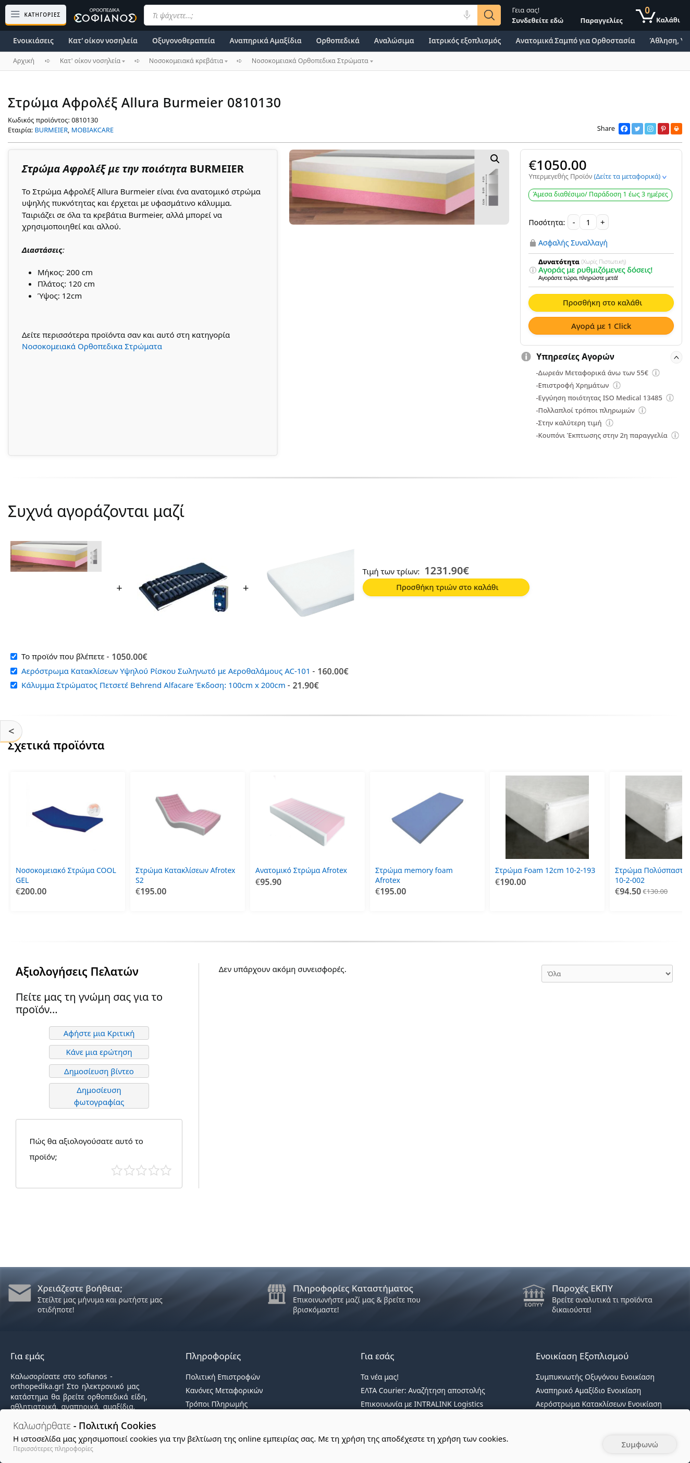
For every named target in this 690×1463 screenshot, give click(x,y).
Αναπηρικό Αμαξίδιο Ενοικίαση (588, 1390)
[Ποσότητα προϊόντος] (588, 222)
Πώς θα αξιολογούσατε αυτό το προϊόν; (86, 1146)
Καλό (154, 1167)
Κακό (129, 1167)
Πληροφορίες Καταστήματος (353, 1288)
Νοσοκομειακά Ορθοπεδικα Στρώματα (92, 346)
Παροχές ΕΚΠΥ (582, 1288)
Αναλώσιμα (394, 40)
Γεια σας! (537, 15)
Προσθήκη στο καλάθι (602, 302)
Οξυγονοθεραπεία (183, 40)
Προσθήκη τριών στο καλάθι (447, 587)
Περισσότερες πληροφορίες (53, 1448)
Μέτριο (141, 1167)
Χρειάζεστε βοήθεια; (80, 1288)
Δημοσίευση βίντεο (99, 1068)
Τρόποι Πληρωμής (217, 1404)
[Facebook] (624, 128)
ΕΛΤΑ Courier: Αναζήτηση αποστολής (423, 1390)
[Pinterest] (663, 128)
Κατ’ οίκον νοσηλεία (103, 40)
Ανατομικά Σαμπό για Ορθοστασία (575, 40)
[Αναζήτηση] (489, 15)
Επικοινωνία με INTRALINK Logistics (422, 1404)
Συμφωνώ (639, 1444)
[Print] (676, 128)
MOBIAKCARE (92, 129)
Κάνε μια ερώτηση (99, 1049)
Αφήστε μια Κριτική (99, 1030)
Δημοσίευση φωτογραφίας (99, 1093)
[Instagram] (650, 128)
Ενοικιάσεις (33, 40)
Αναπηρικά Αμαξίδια (265, 40)
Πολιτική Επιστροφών (223, 1377)
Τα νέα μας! (380, 1377)
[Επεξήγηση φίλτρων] (533, 270)
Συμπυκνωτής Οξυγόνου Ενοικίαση (595, 1377)
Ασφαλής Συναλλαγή (573, 243)
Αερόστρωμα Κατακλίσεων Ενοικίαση (599, 1404)
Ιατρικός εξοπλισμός (465, 40)
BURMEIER (51, 129)
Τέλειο (166, 1167)
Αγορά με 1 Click (601, 326)
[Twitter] (637, 128)
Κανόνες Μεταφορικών (224, 1390)
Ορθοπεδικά (338, 40)
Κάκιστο (117, 1167)
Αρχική (23, 60)
